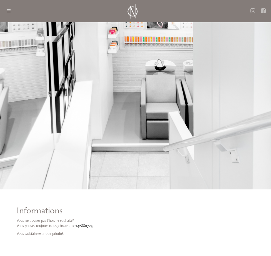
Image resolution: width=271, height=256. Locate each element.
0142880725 (83, 226)
